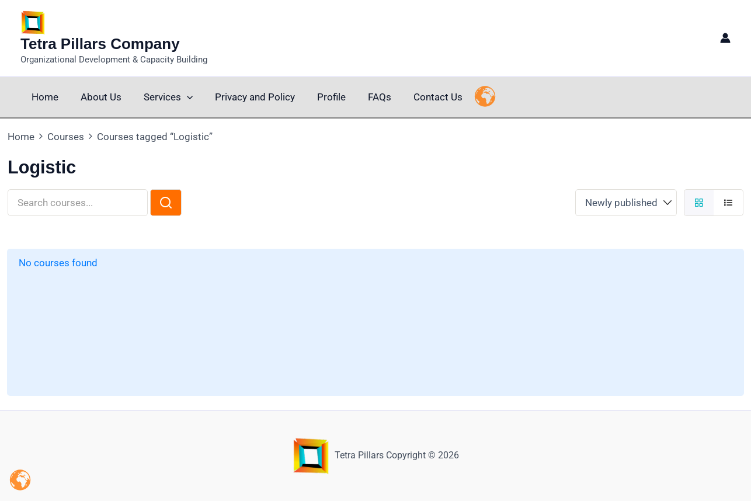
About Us (97, 97)
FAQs (366, 97)
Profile (321, 97)
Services (162, 97)
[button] (181, 97)
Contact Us (422, 97)
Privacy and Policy (247, 97)
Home (43, 97)
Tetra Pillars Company (100, 44)
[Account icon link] (725, 38)
